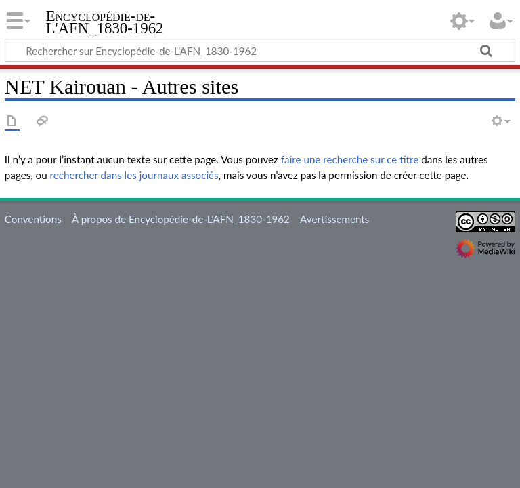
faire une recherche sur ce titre (349, 159)
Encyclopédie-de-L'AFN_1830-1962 (105, 22)
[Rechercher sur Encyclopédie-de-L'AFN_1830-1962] (260, 50)
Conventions (33, 219)
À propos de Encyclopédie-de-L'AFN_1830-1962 (181, 219)
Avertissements (334, 219)
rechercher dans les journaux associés (134, 175)
